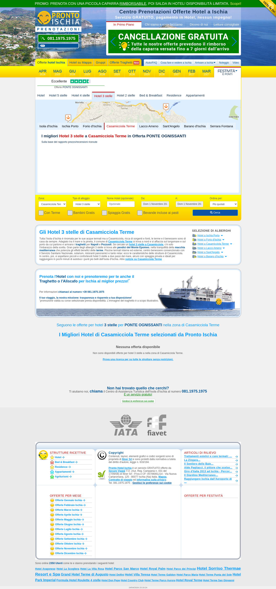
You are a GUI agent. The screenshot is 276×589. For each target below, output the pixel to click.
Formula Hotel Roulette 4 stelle (78, 580)
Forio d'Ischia (92, 126)
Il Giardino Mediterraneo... (201, 475)
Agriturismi (61, 476)
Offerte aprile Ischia (67, 514)
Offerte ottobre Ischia (68, 543)
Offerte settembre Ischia (69, 538)
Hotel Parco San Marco (122, 568)
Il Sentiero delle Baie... (198, 463)
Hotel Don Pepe (110, 580)
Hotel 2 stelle (126, 95)
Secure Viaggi (117, 470)
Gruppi (100, 62)
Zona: (41, 198)
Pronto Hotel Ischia (120, 468)
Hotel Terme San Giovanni (218, 580)
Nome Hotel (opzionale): (120, 198)
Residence (174, 95)
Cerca (215, 212)
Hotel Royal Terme (189, 580)
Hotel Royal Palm (152, 568)
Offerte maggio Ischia (68, 519)
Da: (143, 198)
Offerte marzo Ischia (67, 509)
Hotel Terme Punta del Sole (215, 574)
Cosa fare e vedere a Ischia (176, 62)
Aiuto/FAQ (151, 62)
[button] (138, 401)
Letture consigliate (226, 24)
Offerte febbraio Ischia (69, 505)
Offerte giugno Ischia (68, 524)
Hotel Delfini (116, 574)
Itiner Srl (127, 459)
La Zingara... (192, 460)
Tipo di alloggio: (81, 198)
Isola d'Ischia (48, 126)
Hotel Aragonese (45, 568)
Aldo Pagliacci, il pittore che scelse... (208, 467)
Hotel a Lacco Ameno (209, 248)
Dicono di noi (199, 24)
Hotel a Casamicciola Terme (213, 243)
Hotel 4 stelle (81, 95)
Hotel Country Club (132, 580)
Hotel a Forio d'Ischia (209, 239)
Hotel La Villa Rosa (92, 568)
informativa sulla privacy (151, 479)
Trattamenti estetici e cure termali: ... (208, 456)
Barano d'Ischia (195, 126)
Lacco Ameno (148, 126)
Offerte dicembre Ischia (69, 553)
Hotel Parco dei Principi (181, 568)
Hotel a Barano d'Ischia (211, 256)
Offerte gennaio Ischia (68, 500)
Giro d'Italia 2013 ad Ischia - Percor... (208, 471)
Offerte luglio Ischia (67, 529)
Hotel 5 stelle (58, 95)
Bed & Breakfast (150, 95)
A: (176, 198)
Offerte (51, 62)
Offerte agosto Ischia (68, 534)
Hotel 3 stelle (103, 96)
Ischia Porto (70, 126)
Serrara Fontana (221, 126)
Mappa (162, 476)
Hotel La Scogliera (67, 568)
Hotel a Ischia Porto (209, 235)
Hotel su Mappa (80, 62)
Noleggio (224, 62)
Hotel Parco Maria (187, 574)
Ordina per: (216, 198)
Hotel (41, 95)
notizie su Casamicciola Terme (143, 259)
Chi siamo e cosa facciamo (163, 24)
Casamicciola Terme (121, 126)
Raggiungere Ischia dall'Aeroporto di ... (208, 480)
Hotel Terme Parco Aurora (159, 580)
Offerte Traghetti (124, 63)
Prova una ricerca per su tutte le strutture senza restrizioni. (138, 359)
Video (236, 62)
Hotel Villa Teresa (137, 574)
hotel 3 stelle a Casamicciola (146, 244)
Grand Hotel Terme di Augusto (85, 574)
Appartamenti (195, 95)
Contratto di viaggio (120, 479)
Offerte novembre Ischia (69, 548)
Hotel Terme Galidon (163, 574)
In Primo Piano (123, 24)
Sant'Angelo (171, 126)
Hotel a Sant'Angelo (209, 252)
